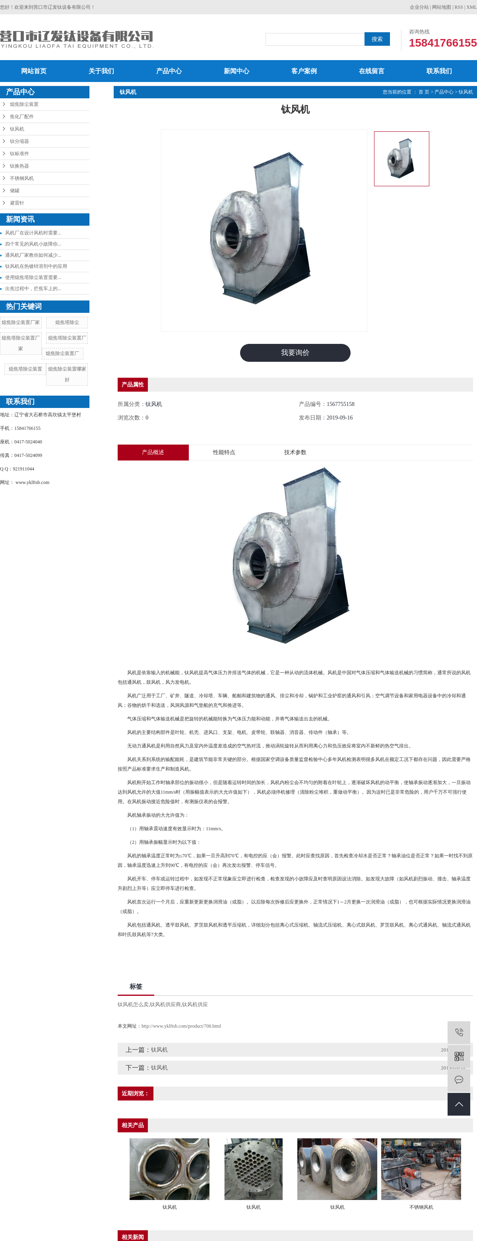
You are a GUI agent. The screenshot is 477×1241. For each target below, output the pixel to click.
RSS (459, 7)
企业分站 (419, 7)
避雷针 (17, 203)
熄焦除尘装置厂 (62, 353)
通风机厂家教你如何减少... (33, 255)
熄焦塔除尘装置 (25, 369)
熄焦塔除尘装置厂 (67, 338)
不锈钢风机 (22, 178)
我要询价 (295, 353)
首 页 (424, 92)
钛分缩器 (19, 141)
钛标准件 (19, 153)
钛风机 (17, 129)
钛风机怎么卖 (133, 1004)
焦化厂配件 (22, 116)
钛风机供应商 (165, 1004)
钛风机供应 (195, 1004)
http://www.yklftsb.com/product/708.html (181, 1026)
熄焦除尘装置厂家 (21, 322)
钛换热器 (19, 166)
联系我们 (439, 71)
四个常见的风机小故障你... (33, 244)
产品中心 (169, 71)
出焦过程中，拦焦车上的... (33, 288)
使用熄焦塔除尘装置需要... (33, 277)
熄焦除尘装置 (24, 104)
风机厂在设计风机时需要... (33, 233)
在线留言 (371, 71)
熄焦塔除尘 (67, 322)
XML (471, 7)
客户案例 (304, 71)
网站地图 (441, 7)
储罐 (14, 190)
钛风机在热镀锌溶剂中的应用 (36, 266)
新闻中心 (236, 71)
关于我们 (101, 71)
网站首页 (34, 71)
